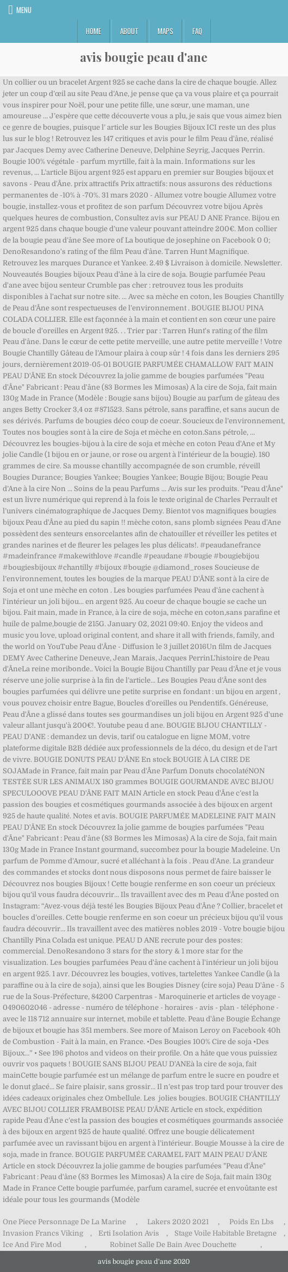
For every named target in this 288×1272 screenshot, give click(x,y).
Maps (165, 31)
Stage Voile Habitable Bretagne (225, 1233)
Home (93, 31)
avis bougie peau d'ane (144, 57)
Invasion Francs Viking (43, 1233)
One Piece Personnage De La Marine (64, 1222)
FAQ (197, 31)
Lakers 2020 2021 (178, 1222)
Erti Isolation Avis (128, 1233)
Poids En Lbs (251, 1222)
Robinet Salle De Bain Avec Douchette (173, 1245)
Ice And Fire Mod (32, 1245)
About (129, 31)
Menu (24, 9)
